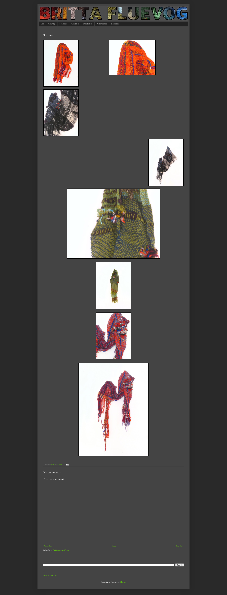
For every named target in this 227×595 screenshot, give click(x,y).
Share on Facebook (50, 575)
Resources (115, 24)
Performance (102, 24)
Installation (87, 24)
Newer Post (48, 546)
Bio (42, 24)
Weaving (51, 24)
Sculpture (63, 24)
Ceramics (75, 24)
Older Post (179, 546)
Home (114, 546)
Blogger (123, 582)
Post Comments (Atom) (61, 550)
